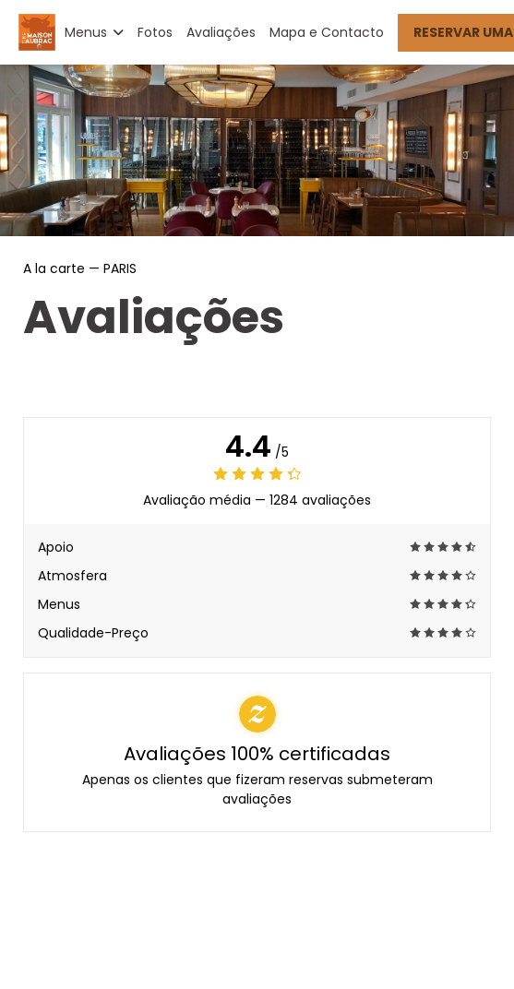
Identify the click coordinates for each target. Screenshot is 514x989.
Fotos (155, 32)
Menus (94, 32)
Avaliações (221, 32)
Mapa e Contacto (326, 32)
